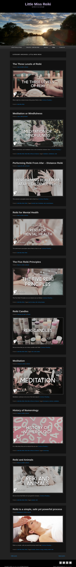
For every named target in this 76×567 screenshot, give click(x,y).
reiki (56, 153)
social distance (49, 203)
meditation (45, 153)
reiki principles (41, 302)
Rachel (26, 67)
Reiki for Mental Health (26, 212)
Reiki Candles (20, 311)
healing (45, 549)
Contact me (62, 47)
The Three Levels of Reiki (27, 64)
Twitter (64, 562)
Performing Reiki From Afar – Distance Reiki (38, 163)
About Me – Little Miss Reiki (32, 47)
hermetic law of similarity (37, 203)
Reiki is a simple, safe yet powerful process (37, 509)
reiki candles (37, 351)
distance (38, 549)
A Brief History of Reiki (16, 47)
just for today (32, 302)
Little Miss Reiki (38, 4)
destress (51, 401)
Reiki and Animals (23, 459)
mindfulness (51, 153)
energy (41, 549)
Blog (53, 47)
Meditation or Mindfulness (27, 113)
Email (70, 562)
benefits (33, 549)
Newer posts (62, 556)
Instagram (67, 562)
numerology (46, 450)
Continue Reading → (47, 100)
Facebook (60, 562)
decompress (46, 401)
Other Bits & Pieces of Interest (32, 153)
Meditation (19, 360)
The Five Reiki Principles (27, 262)
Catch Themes (68, 566)
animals (33, 500)
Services (46, 47)
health (49, 549)
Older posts (13, 556)
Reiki (26, 203)
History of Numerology (26, 410)
